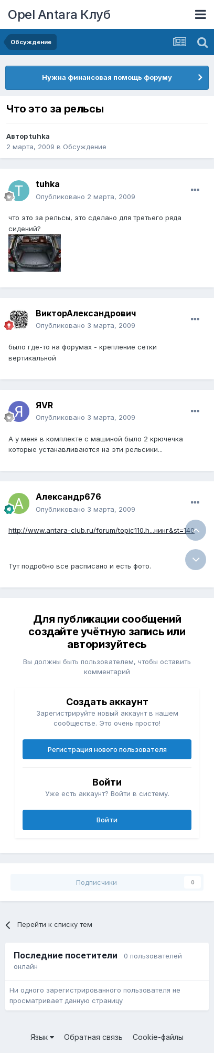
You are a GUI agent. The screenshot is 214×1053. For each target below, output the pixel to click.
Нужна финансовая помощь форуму (107, 77)
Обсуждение (84, 146)
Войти (107, 819)
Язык (42, 1037)
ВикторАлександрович (86, 313)
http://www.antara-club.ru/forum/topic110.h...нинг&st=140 (101, 530)
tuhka (39, 136)
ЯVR (44, 405)
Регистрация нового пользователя (107, 749)
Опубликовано (85, 196)
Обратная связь (93, 1037)
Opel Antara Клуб (59, 14)
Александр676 (68, 496)
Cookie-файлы (158, 1037)
